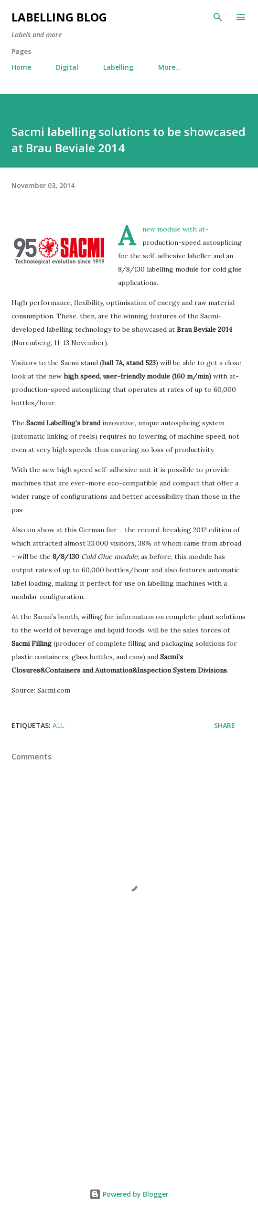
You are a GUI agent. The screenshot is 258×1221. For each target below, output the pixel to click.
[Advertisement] (129, 1080)
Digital (67, 67)
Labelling (118, 67)
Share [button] (224, 725)
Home (21, 67)
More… (169, 67)
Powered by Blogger (129, 1194)
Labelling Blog (59, 17)
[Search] (218, 17)
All (58, 725)
